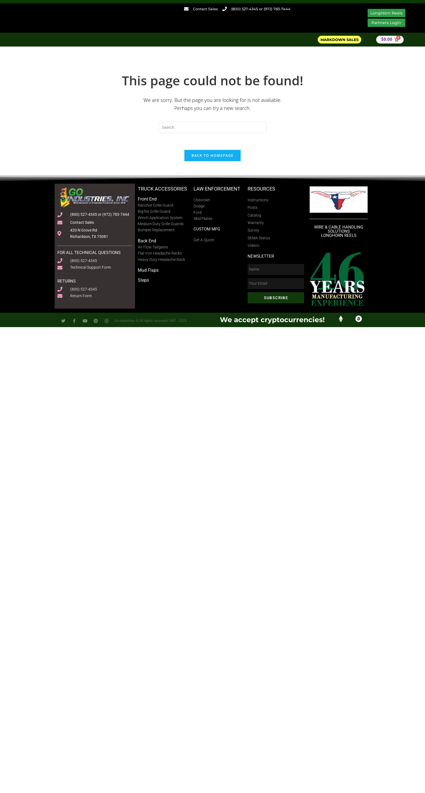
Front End (147, 199)
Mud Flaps (148, 270)
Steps (143, 280)
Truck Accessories (162, 189)
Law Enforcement (217, 189)
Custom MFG (207, 229)
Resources (261, 189)
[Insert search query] (213, 127)
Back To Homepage (212, 155)
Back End (147, 240)
